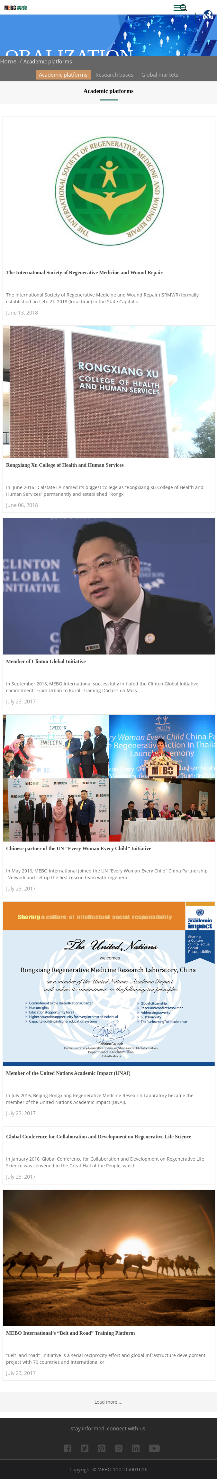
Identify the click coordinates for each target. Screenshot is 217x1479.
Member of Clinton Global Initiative (46, 661)
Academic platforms (63, 74)
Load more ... (108, 1402)
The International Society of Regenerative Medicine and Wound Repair (84, 272)
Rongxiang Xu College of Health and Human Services (65, 465)
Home (8, 61)
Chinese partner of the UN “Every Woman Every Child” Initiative (78, 848)
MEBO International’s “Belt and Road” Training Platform (70, 1333)
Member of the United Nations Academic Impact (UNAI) (68, 1073)
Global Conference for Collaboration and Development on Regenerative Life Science (98, 1136)
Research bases (114, 74)
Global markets (159, 74)
